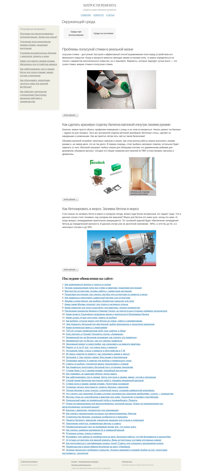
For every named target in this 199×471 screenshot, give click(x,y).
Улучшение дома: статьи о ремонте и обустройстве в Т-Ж (95, 351)
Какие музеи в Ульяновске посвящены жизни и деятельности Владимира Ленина (107, 314)
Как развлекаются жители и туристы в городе (88, 284)
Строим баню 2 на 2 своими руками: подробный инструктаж (96, 370)
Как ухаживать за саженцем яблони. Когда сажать (91, 374)
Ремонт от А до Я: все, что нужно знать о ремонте (91, 347)
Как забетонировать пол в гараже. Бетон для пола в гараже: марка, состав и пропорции (37, 72)
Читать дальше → (70, 115)
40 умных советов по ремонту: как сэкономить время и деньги (98, 354)
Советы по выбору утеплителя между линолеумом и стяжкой (97, 364)
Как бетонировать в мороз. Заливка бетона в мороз (100, 209)
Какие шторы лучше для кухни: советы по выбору (91, 317)
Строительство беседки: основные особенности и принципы (97, 417)
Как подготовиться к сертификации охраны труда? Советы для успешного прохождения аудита (114, 443)
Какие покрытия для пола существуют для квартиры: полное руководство (102, 308)
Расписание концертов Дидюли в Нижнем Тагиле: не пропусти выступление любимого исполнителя (116, 311)
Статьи (110, 14)
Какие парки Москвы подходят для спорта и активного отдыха (96, 304)
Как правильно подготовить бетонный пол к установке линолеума (99, 367)
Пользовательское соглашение (88, 461)
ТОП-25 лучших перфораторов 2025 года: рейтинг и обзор (96, 331)
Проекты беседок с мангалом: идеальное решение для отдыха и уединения (105, 420)
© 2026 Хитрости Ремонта (29, 461)
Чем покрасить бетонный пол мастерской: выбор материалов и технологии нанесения (110, 324)
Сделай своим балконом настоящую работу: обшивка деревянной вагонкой (105, 380)
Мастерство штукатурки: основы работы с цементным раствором (98, 291)
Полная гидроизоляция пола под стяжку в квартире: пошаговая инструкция (103, 288)
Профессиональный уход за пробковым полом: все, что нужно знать (101, 427)
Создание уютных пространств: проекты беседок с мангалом (97, 387)
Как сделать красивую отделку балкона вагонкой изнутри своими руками (116, 124)
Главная (86, 14)
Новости (98, 14)
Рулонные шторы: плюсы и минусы (84, 433)
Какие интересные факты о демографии (86, 327)
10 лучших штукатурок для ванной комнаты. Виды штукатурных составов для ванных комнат (114, 440)
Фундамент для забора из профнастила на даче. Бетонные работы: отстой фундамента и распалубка (118, 437)
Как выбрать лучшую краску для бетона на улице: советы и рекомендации (104, 321)
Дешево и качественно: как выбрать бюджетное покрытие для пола (99, 301)
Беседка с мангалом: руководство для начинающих (92, 410)
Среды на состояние (103, 33)
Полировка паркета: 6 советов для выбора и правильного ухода (99, 360)
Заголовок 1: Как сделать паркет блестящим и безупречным (96, 357)
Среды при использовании (76, 33)
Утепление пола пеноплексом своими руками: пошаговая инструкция (35, 45)
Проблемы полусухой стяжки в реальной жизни (97, 49)
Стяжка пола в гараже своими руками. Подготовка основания (97, 384)
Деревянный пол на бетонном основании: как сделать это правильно (101, 337)
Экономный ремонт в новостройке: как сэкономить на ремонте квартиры (103, 344)
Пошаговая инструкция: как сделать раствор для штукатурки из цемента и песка (106, 294)
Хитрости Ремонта (99, 5)
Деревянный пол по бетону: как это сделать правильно (94, 341)
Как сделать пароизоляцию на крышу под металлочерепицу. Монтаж (101, 413)
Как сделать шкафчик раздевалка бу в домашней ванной (95, 430)
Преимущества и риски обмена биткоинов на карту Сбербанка (98, 446)
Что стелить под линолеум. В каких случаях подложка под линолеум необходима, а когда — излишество (119, 394)
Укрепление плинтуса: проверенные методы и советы (93, 423)
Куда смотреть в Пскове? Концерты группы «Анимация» (94, 334)
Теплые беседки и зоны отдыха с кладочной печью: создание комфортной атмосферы (110, 390)
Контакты (74, 461)
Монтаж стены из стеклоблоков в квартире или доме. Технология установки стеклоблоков (112, 397)
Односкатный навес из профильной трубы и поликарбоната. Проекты (102, 400)
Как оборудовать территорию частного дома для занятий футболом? (35, 83)
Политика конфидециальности (81, 465)
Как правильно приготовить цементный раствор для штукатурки (97, 298)
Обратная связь (127, 461)
